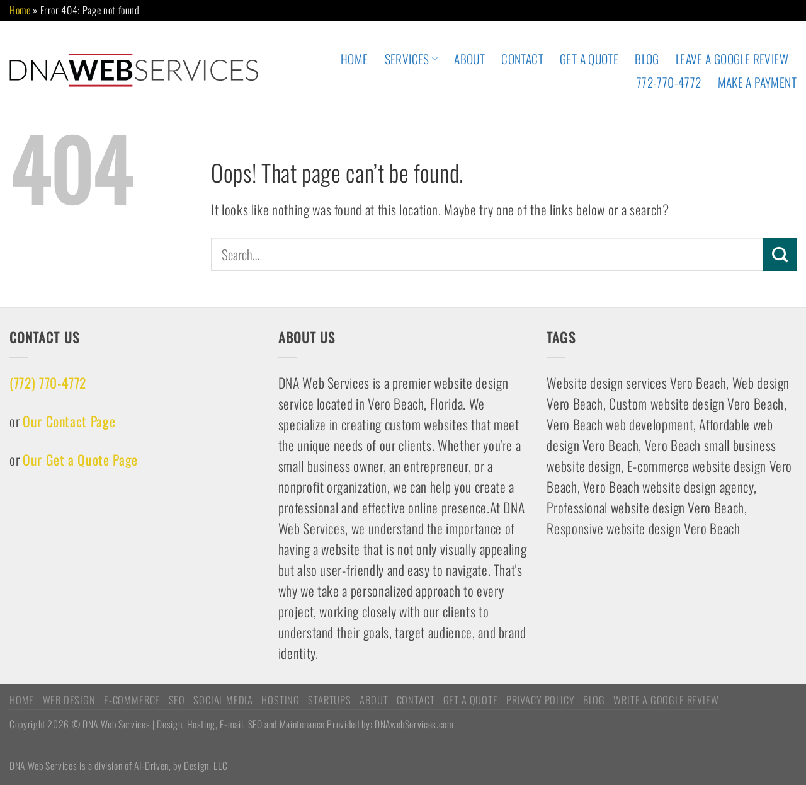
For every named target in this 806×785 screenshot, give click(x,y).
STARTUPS (329, 700)
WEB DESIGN (69, 700)
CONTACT (522, 59)
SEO (177, 700)
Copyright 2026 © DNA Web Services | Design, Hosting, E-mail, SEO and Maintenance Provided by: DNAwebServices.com (231, 723)
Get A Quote (589, 59)
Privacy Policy (540, 700)
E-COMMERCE (132, 700)
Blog (647, 59)
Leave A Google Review (732, 59)
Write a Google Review (665, 700)
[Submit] (780, 254)
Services (411, 59)
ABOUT (469, 59)
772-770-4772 (669, 82)
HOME (354, 59)
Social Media (223, 700)
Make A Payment (757, 82)
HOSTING (280, 700)
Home (20, 10)
